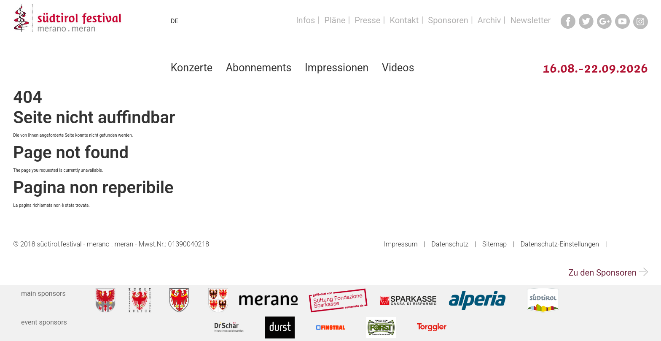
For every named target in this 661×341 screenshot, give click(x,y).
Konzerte (191, 68)
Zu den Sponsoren (608, 273)
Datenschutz (449, 244)
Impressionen (336, 68)
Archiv (489, 20)
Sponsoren (448, 20)
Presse (367, 20)
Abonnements (259, 68)
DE (174, 21)
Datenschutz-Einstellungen (560, 244)
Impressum (401, 244)
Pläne (334, 20)
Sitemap (494, 244)
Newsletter (530, 20)
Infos (305, 20)
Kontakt (404, 20)
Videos (398, 68)
